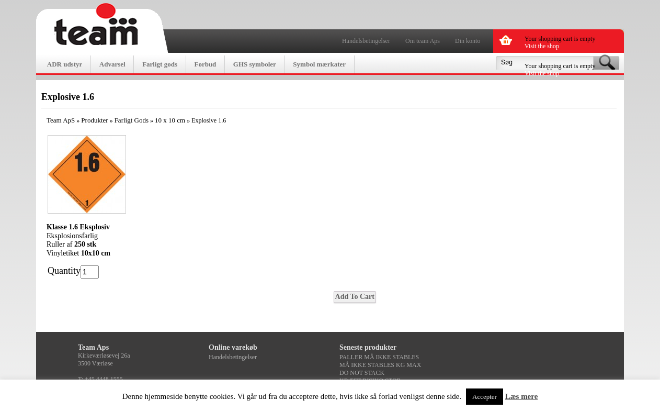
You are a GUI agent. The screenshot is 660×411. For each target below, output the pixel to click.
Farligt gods (159, 64)
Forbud (205, 64)
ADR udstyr (65, 64)
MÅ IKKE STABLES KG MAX (380, 365)
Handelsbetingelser (366, 41)
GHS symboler (254, 64)
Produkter (94, 120)
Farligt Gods (132, 120)
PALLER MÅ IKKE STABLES (379, 357)
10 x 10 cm (170, 120)
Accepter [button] (484, 397)
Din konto (467, 41)
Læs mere (521, 396)
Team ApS (61, 120)
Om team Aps (422, 41)
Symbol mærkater (319, 64)
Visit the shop (542, 46)
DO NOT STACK (361, 372)
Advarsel (112, 64)
